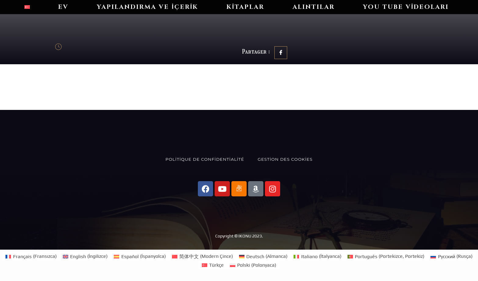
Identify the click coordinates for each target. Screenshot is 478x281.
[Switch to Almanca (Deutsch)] (263, 256)
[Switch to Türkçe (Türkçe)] (213, 265)
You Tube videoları (406, 7)
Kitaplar (245, 7)
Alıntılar (314, 7)
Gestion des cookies (285, 159)
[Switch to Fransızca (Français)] (30, 256)
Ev (63, 7)
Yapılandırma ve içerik (147, 7)
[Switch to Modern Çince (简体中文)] (202, 256)
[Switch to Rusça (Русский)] (451, 256)
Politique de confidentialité (205, 159)
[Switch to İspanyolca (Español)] (140, 256)
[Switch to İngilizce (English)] (85, 256)
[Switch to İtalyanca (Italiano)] (317, 256)
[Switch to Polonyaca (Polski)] (253, 265)
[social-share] (280, 52)
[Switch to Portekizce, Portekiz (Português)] (385, 256)
